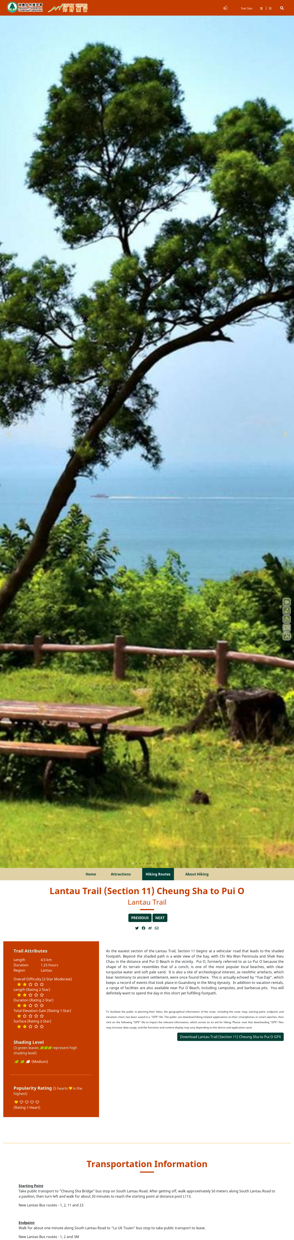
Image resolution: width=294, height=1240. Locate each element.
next (160, 917)
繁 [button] (261, 8)
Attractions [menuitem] (121, 874)
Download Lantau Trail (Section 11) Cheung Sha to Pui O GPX (230, 1036)
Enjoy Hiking (68, 8)
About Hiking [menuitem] (197, 874)
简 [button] (270, 8)
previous (140, 917)
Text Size (246, 8)
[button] (282, 8)
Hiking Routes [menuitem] (158, 874)
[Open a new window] (138, 928)
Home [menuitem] (91, 874)
